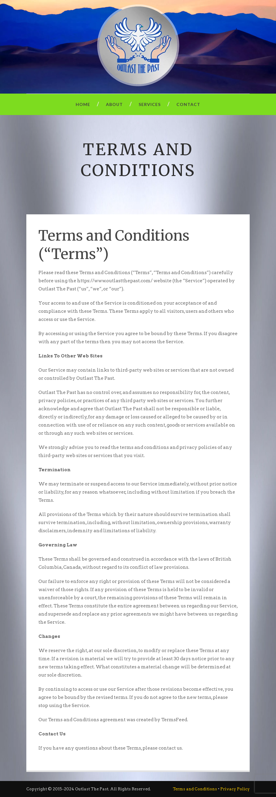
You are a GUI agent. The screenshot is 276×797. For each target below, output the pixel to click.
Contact (188, 104)
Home (83, 104)
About (114, 104)
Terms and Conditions (195, 789)
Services (150, 104)
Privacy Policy (235, 789)
